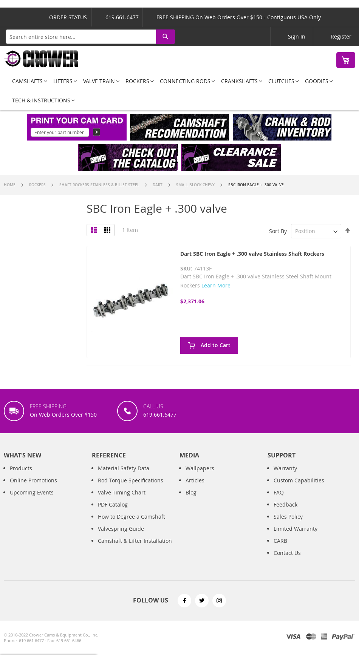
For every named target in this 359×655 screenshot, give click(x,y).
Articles (195, 480)
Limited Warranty (295, 528)
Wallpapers (200, 468)
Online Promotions (33, 480)
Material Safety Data (123, 468)
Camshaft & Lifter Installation (135, 540)
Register (341, 36)
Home (10, 184)
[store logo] (41, 59)
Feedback (285, 504)
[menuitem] (27, 81)
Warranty (285, 468)
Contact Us (287, 552)
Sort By (278, 231)
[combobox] (90, 36)
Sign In (296, 36)
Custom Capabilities (299, 480)
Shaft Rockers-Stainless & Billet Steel (99, 184)
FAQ (279, 492)
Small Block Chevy (196, 184)
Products (21, 468)
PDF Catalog (113, 504)
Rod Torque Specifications (130, 480)
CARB (280, 540)
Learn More (216, 285)
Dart (158, 184)
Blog (191, 492)
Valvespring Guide (121, 528)
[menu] (179, 90)
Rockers (38, 184)
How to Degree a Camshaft (131, 516)
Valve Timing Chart (121, 492)
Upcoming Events (32, 492)
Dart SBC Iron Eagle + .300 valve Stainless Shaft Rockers (252, 253)
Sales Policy (288, 516)
